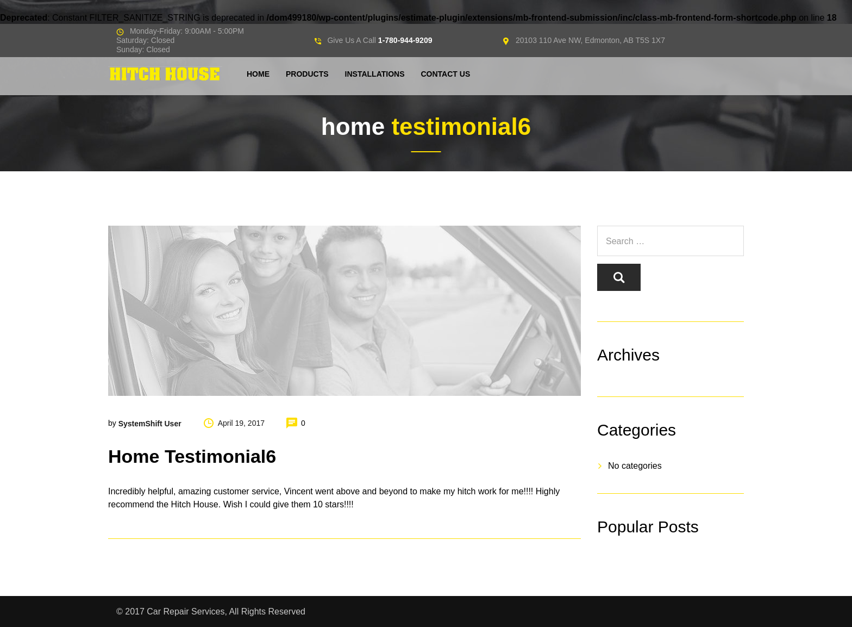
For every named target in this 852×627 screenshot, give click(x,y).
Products (307, 74)
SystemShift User (149, 423)
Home (258, 74)
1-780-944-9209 (405, 40)
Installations (375, 74)
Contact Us (445, 74)
